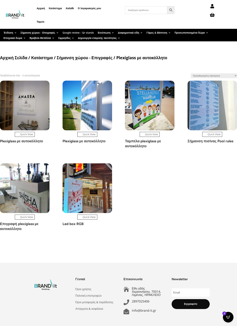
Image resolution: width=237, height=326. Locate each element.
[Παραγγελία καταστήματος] (214, 75)
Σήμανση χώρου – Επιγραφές (38, 32)
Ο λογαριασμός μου (89, 8)
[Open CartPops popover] (228, 317)
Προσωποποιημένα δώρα (190, 32)
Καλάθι (70, 8)
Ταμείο (40, 21)
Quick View (25, 134)
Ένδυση (8, 32)
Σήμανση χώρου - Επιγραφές (85, 57)
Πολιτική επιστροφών (88, 295)
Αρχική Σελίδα (13, 57)
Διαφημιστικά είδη (128, 32)
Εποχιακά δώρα (13, 38)
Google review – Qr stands (78, 32)
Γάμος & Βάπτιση (157, 32)
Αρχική (41, 8)
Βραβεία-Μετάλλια (40, 38)
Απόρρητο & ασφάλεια (89, 308)
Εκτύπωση (104, 32)
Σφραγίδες (64, 38)
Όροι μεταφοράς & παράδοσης (94, 302)
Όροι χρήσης (83, 289)
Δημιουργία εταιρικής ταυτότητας (97, 38)
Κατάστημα (55, 8)
